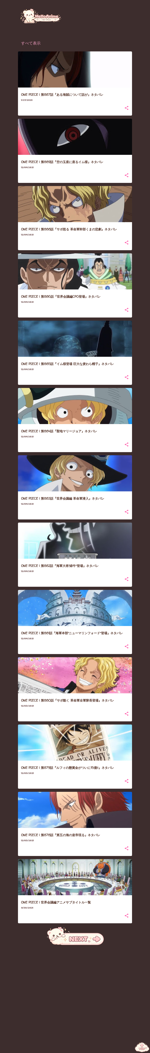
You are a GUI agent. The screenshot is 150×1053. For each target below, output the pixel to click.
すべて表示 (31, 44)
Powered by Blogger (75, 1048)
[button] (126, 108)
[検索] (131, 12)
